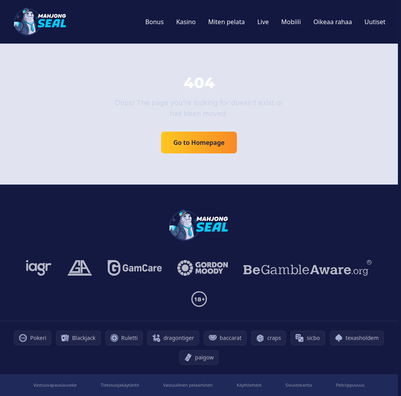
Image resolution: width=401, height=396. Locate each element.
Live (263, 22)
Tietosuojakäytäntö (120, 385)
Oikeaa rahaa (332, 22)
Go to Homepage (199, 142)
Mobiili (291, 22)
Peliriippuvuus (350, 385)
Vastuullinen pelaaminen (188, 385)
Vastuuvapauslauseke (55, 385)
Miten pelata (226, 22)
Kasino (186, 22)
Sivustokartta (298, 385)
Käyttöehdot (249, 385)
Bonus (154, 22)
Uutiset (374, 22)
